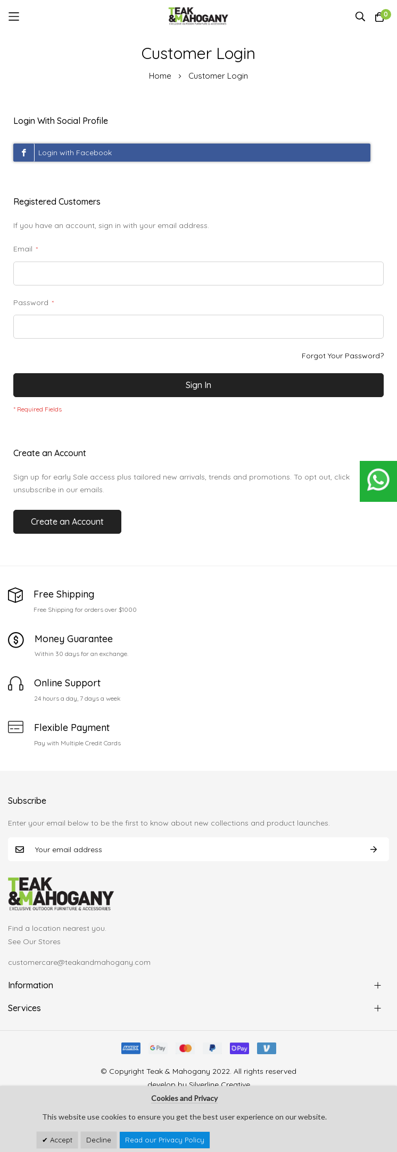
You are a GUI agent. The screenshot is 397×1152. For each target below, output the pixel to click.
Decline (98, 1140)
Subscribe (373, 849)
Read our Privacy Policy (164, 1140)
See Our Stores (34, 941)
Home (161, 76)
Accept (60, 1140)
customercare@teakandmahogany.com (79, 962)
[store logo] (199, 16)
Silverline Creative (219, 1084)
